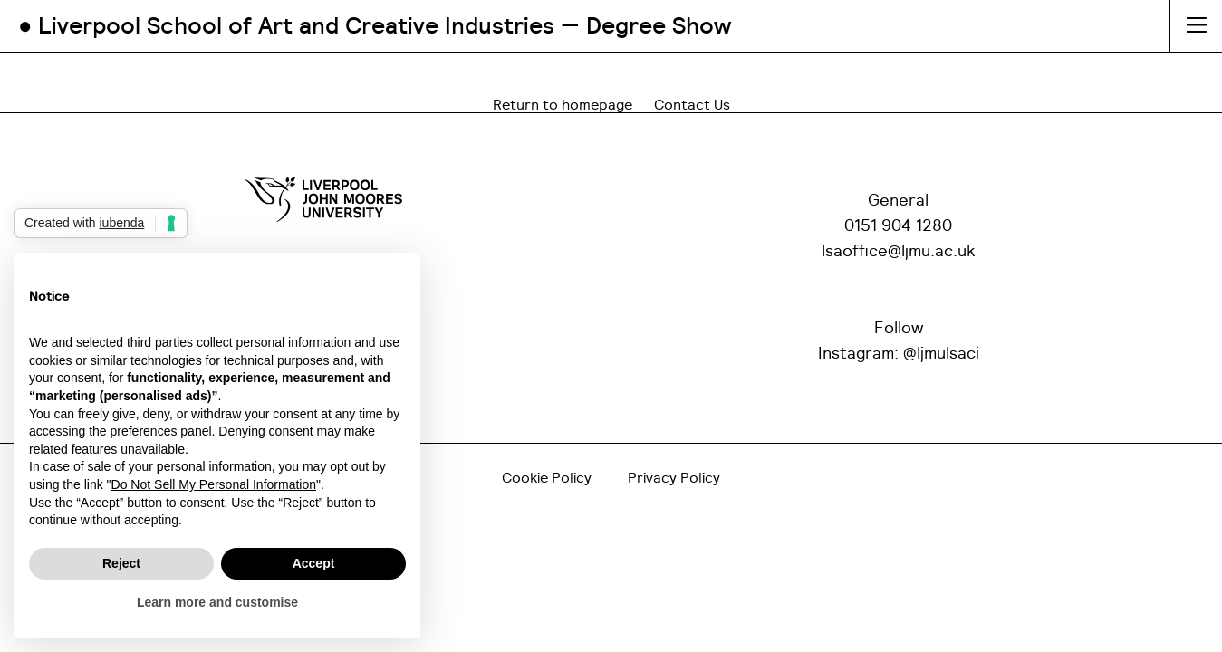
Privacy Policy (674, 478)
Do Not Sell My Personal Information (213, 484)
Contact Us (692, 105)
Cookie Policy (547, 478)
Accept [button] (314, 563)
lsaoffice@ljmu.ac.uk (899, 252)
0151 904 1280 (898, 226)
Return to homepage (562, 105)
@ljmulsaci (941, 354)
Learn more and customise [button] (217, 602)
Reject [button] (121, 563)
